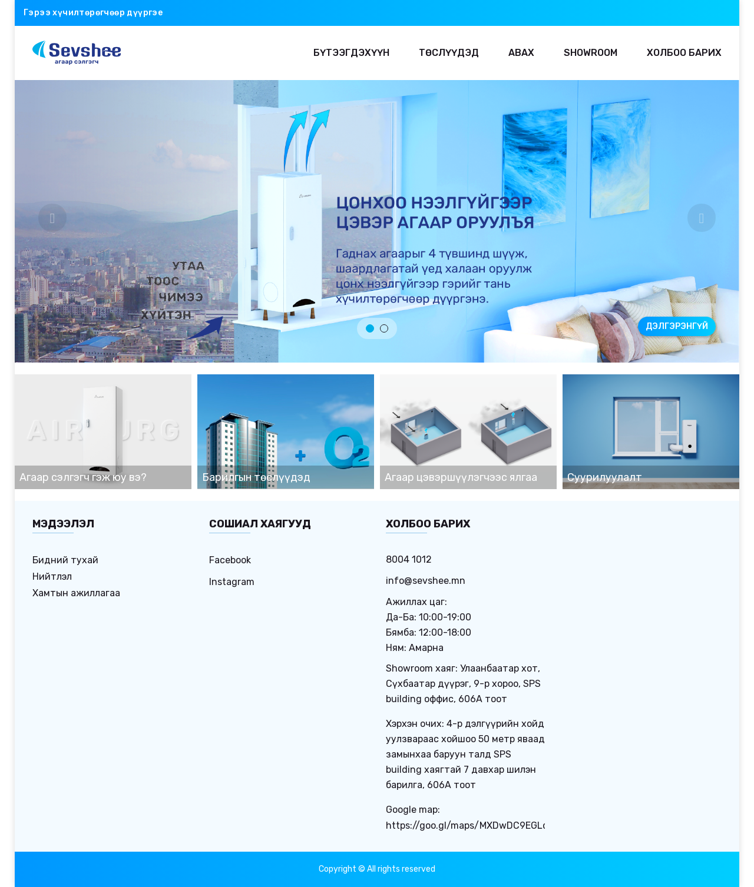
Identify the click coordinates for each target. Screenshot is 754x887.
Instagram (231, 581)
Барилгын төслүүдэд (256, 477)
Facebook (230, 560)
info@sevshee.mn (425, 580)
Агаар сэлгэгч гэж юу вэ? (83, 477)
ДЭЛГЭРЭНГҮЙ (677, 326)
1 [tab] (370, 328)
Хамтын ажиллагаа (76, 593)
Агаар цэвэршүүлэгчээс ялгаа (461, 477)
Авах (521, 52)
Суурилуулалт (604, 477)
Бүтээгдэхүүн (351, 52)
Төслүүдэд (449, 52)
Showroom (590, 52)
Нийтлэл (52, 576)
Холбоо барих (684, 52)
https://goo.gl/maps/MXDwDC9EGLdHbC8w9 (486, 825)
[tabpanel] (377, 221)
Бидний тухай (65, 560)
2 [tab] (384, 328)
